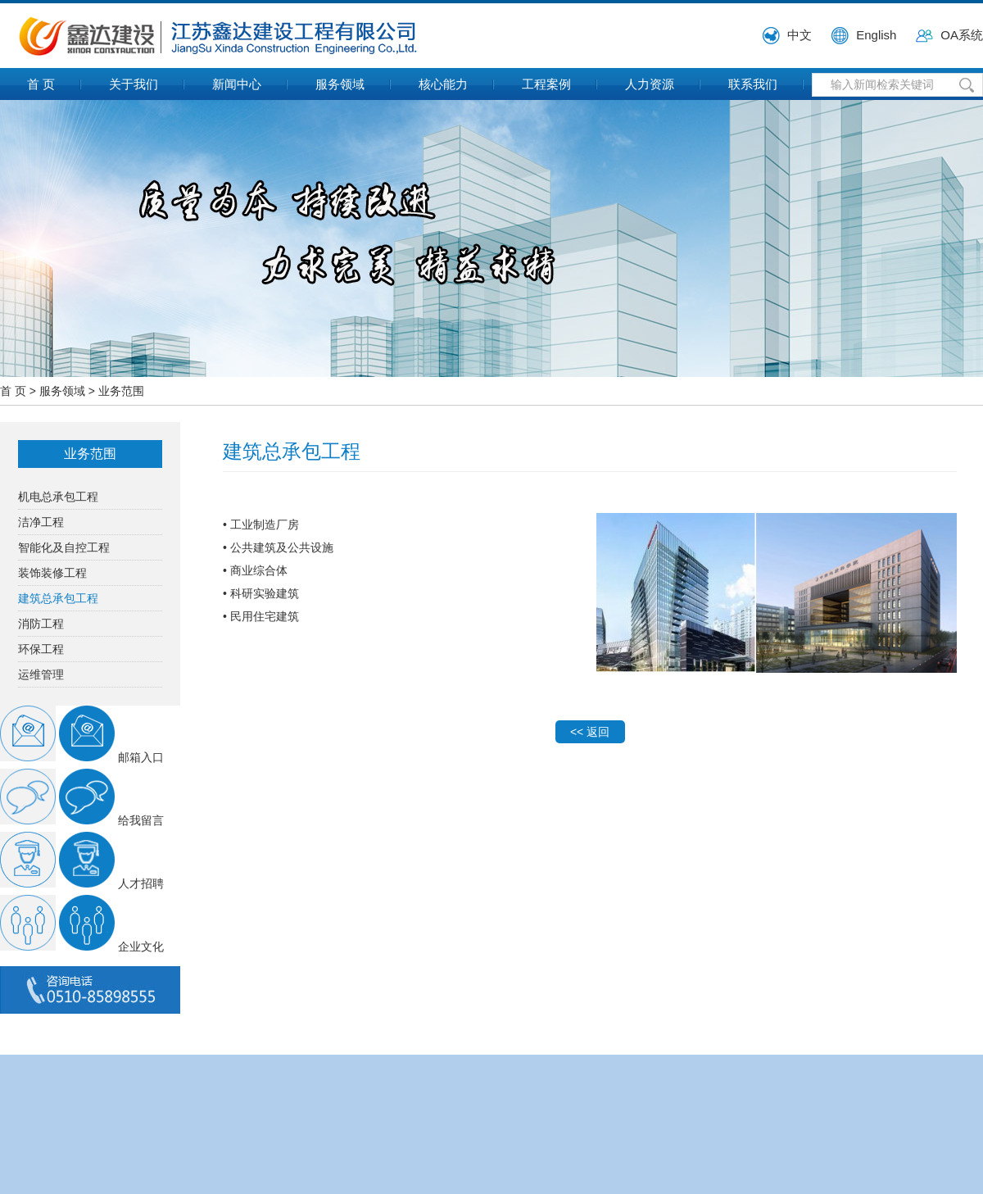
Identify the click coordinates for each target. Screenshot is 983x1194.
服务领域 (340, 84)
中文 (799, 35)
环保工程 (41, 649)
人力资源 (649, 84)
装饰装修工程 (52, 572)
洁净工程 (41, 522)
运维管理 (41, 674)
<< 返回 (589, 731)
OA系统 (961, 35)
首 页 (41, 84)
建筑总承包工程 (58, 598)
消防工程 (41, 623)
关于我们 (133, 84)
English (876, 35)
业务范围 (121, 390)
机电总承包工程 (58, 496)
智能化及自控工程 (64, 547)
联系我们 (752, 84)
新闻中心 (236, 84)
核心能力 (443, 84)
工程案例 (546, 84)
